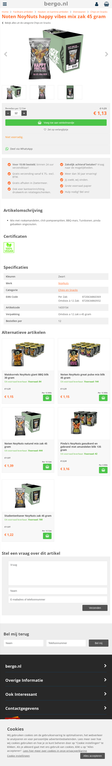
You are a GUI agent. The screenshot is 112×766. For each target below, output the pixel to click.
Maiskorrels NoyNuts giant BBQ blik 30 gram (26, 376)
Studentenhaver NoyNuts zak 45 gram (28, 515)
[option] (56, 54)
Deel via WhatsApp (19, 148)
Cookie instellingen (18, 755)
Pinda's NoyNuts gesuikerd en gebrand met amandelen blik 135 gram (80, 447)
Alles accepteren (92, 755)
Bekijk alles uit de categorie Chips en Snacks (26, 22)
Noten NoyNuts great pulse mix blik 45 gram (82, 376)
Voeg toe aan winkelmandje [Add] (56, 122)
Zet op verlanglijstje (56, 129)
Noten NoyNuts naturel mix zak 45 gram (25, 445)
